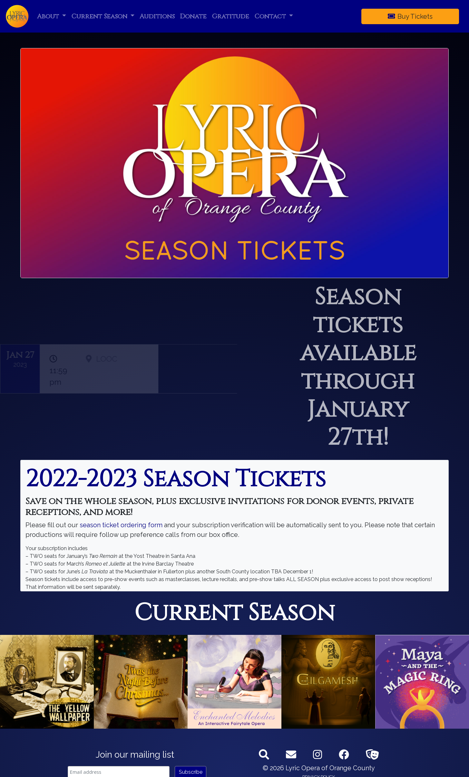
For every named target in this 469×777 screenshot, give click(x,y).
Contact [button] (271, 16)
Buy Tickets (410, 16)
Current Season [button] (100, 16)
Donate (193, 16)
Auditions (157, 16)
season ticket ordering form (120, 525)
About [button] (49, 16)
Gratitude (230, 16)
